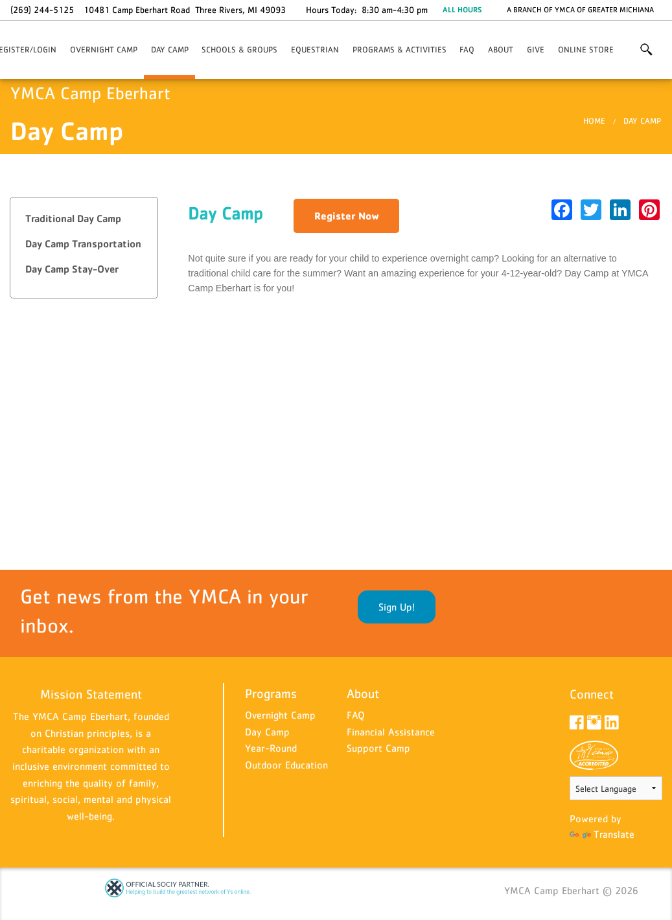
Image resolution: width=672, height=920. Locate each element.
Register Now (346, 215)
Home (594, 121)
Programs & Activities (399, 49)
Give (535, 49)
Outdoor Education (286, 764)
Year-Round (271, 748)
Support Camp (378, 748)
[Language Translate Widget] (616, 788)
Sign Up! (396, 606)
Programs (271, 693)
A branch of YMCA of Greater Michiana (580, 9)
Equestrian (315, 49)
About (500, 49)
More (646, 50)
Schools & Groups (239, 49)
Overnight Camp (103, 49)
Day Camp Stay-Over (72, 269)
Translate (602, 834)
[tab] (83, 219)
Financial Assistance (391, 731)
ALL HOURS (462, 9)
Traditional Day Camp (73, 218)
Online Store (586, 49)
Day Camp (170, 49)
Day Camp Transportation (83, 244)
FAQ (466, 49)
